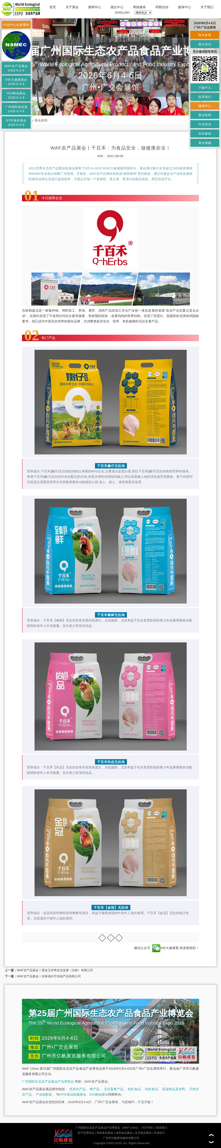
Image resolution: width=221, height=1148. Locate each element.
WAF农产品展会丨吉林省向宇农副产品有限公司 (49, 976)
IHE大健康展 (165, 948)
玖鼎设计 (159, 1132)
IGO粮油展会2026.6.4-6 (16, 95)
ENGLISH (122, 12)
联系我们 (161, 1127)
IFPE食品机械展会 (72, 1094)
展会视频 (204, 143)
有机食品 (134, 1089)
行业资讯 (204, 124)
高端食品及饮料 (173, 1089)
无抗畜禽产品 (113, 1089)
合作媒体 (204, 133)
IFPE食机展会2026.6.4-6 (16, 122)
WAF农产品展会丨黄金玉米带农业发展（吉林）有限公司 (55, 970)
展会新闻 (41, 120)
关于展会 (72, 7)
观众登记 (204, 44)
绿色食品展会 (124, 1132)
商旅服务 (139, 7)
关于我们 (206, 7)
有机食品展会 (104, 1132)
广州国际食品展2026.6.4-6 (16, 109)
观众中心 (116, 7)
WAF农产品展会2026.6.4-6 (16, 68)
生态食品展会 (143, 1132)
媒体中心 (184, 7)
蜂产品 (94, 1089)
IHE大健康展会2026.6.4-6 (16, 82)
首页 (52, 7)
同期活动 (161, 7)
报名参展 (204, 35)
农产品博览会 (85, 1132)
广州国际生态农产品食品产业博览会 (48, 1081)
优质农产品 (77, 1089)
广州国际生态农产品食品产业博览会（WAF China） (107, 1127)
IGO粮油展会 (98, 1094)
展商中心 (94, 7)
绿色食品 (151, 1089)
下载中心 (204, 87)
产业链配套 (44, 1094)
